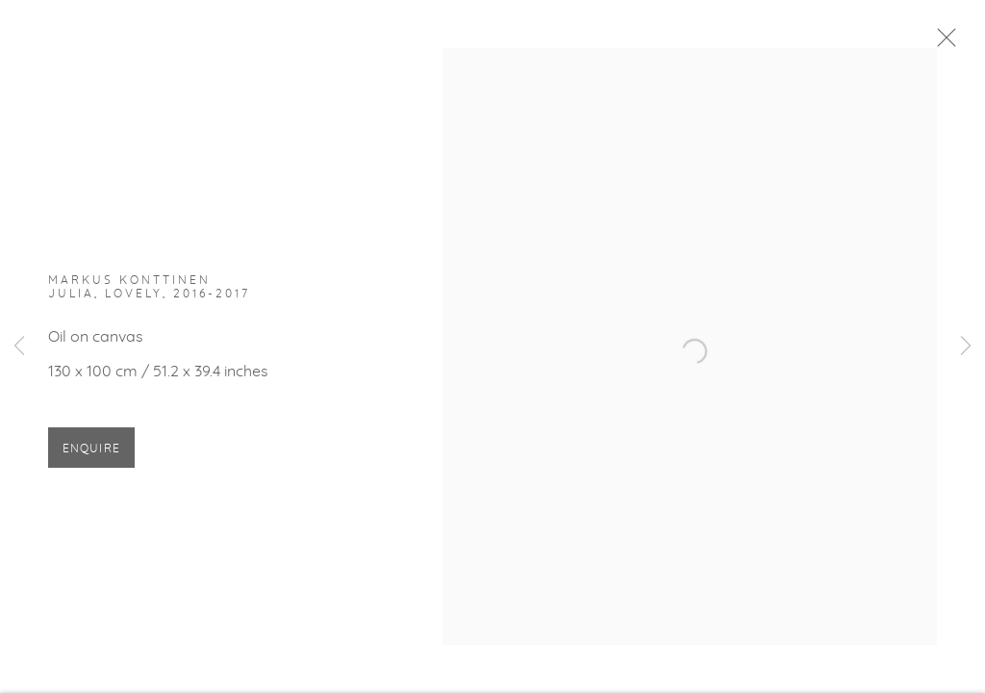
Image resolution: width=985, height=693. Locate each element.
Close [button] (946, 43)
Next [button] (966, 346)
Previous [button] (19, 346)
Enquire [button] (91, 452)
